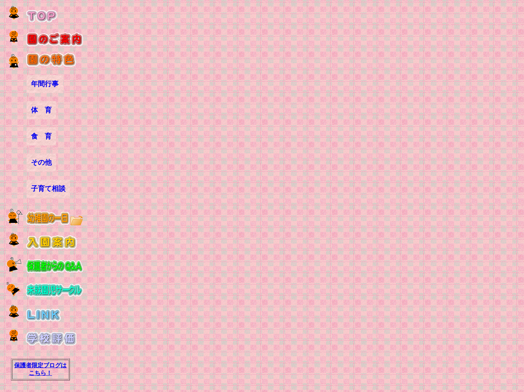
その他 (41, 162)
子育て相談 (48, 188)
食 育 (41, 136)
